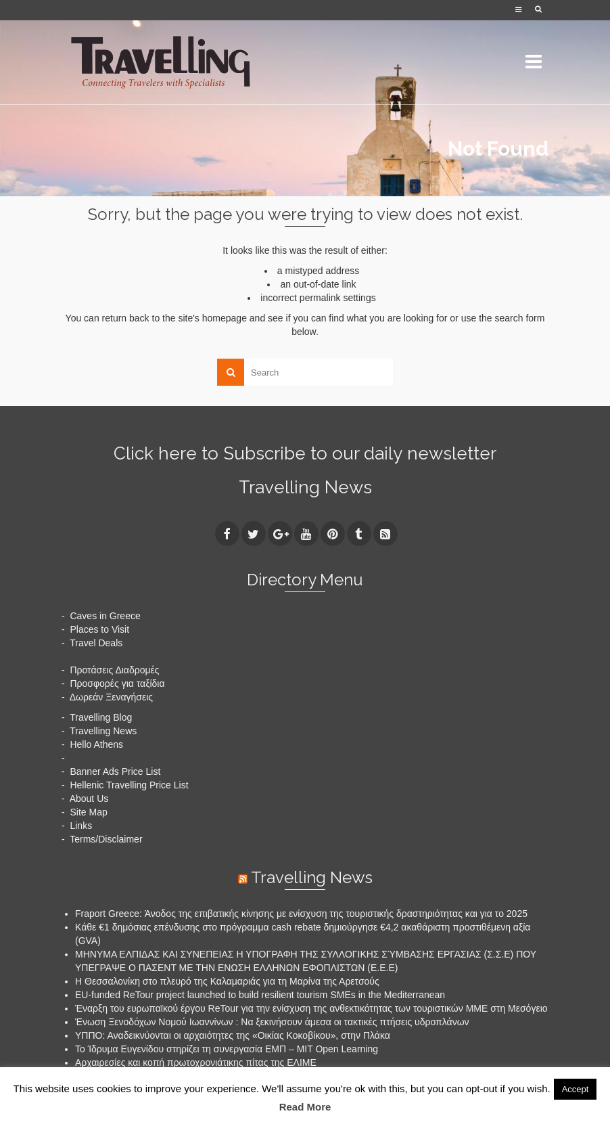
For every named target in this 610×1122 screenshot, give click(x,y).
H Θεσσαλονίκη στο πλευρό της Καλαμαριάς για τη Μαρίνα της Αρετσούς (227, 981)
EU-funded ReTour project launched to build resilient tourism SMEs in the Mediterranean (260, 994)
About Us (89, 798)
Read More (305, 1107)
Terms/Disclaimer (106, 839)
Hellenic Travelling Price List (129, 785)
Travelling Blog (101, 717)
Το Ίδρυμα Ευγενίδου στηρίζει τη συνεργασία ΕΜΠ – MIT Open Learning (226, 1049)
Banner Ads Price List (115, 771)
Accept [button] (575, 1089)
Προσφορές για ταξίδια (117, 683)
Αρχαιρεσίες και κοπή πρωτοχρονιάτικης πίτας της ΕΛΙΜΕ (195, 1062)
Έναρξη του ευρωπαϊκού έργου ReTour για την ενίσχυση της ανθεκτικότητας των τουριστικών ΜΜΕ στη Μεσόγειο (311, 1008)
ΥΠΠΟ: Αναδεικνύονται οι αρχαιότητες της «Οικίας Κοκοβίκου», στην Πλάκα (232, 1035)
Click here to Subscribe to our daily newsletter (305, 453)
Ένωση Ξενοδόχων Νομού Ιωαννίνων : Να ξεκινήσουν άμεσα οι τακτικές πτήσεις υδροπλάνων (272, 1021)
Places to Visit (99, 629)
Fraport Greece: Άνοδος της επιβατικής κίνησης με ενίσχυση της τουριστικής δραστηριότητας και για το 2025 (301, 913)
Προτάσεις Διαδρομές (114, 670)
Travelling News (305, 487)
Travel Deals (96, 642)
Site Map (88, 812)
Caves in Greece (105, 615)
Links (81, 825)
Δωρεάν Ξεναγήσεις (111, 697)
